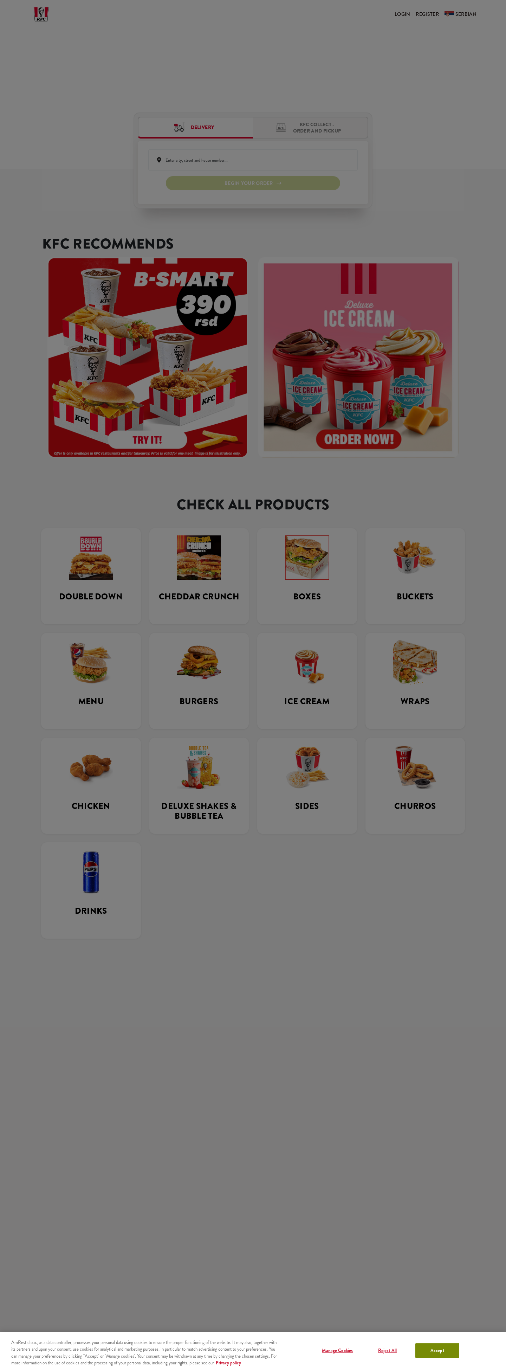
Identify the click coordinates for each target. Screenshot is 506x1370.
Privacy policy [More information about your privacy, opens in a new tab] (228, 1362)
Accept (437, 1350)
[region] (253, 1351)
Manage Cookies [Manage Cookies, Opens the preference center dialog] (337, 1350)
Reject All (387, 1350)
